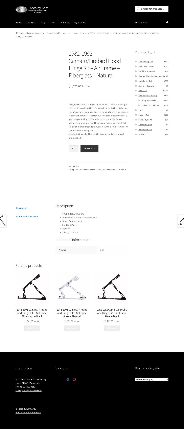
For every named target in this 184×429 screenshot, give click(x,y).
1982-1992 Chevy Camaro (90, 169)
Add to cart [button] (32, 328)
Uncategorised (145, 129)
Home (19, 22)
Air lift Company (145, 61)
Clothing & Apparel (146, 71)
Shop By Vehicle (53, 33)
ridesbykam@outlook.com (29, 390)
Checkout (64, 22)
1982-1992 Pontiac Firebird (98, 33)
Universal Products (150, 105)
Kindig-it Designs (146, 86)
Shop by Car (143, 115)
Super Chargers (145, 124)
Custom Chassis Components (151, 76)
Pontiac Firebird (77, 33)
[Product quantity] (73, 148)
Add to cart (89, 148)
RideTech (142, 90)
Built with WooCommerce (28, 412)
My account (79, 22)
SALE (140, 110)
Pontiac (65, 33)
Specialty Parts (145, 119)
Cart (53, 22)
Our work (31, 22)
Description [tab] (21, 207)
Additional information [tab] (27, 216)
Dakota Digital (145, 81)
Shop (43, 22)
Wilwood (142, 134)
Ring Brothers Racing (35, 33)
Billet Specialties (146, 66)
